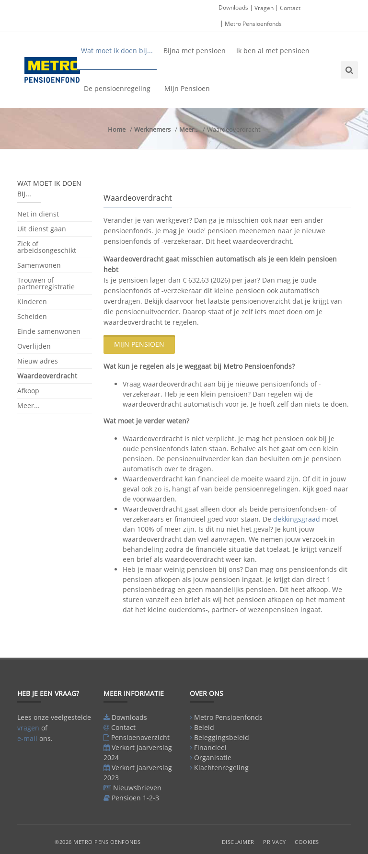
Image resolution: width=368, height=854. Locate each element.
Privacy (274, 841)
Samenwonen (39, 265)
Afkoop (28, 390)
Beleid (204, 727)
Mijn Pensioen (187, 88)
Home (117, 129)
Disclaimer (238, 841)
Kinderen (32, 301)
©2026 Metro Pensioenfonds (98, 841)
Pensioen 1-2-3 (135, 797)
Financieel (210, 747)
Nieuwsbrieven (137, 787)
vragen (28, 727)
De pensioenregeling (117, 88)
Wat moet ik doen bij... (117, 50)
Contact (290, 8)
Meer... (188, 129)
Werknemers (152, 129)
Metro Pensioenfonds (253, 24)
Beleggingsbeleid (221, 737)
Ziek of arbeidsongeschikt (46, 247)
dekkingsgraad (296, 519)
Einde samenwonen (48, 331)
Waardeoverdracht (47, 375)
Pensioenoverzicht (140, 737)
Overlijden (34, 346)
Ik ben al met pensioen (273, 50)
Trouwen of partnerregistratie (46, 283)
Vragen (264, 8)
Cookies (307, 841)
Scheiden (32, 316)
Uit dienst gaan (41, 228)
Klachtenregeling (221, 767)
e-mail (27, 738)
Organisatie (212, 757)
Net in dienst (38, 214)
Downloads (233, 7)
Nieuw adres (37, 360)
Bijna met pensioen (194, 50)
